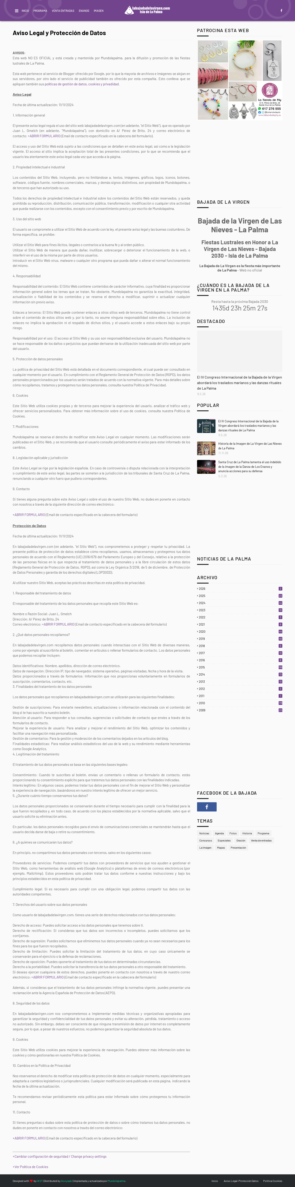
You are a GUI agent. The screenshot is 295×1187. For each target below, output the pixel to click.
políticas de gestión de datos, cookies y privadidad (82, 84)
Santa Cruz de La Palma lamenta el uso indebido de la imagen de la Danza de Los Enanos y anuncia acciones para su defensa (249, 466)
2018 (240, 646)
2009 (240, 710)
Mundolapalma (116, 1180)
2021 (240, 624)
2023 (240, 610)
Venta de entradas (261, 840)
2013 (240, 681)
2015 (240, 667)
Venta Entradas (63, 10)
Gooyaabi (66, 1180)
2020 (240, 631)
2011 (240, 696)
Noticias (204, 833)
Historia (247, 833)
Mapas (221, 847)
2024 (240, 603)
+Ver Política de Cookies (30, 1167)
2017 (240, 653)
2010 (240, 703)
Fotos (233, 833)
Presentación (238, 847)
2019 (240, 639)
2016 (240, 660)
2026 (240, 589)
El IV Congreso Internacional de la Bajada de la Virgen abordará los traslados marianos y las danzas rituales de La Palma (239, 382)
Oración (240, 840)
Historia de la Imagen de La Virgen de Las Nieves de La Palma (250, 446)
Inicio (25, 10)
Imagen (98, 10)
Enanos (84, 10)
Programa (40, 10)
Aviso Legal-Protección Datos (241, 1180)
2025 (240, 596)
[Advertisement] (239, 160)
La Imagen (205, 847)
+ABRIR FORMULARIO (44, 136)
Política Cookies (272, 1180)
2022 (240, 617)
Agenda (219, 833)
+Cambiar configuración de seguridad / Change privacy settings (59, 1156)
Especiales (224, 840)
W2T (40, 1180)
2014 (240, 674)
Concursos (205, 840)
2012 (240, 689)
